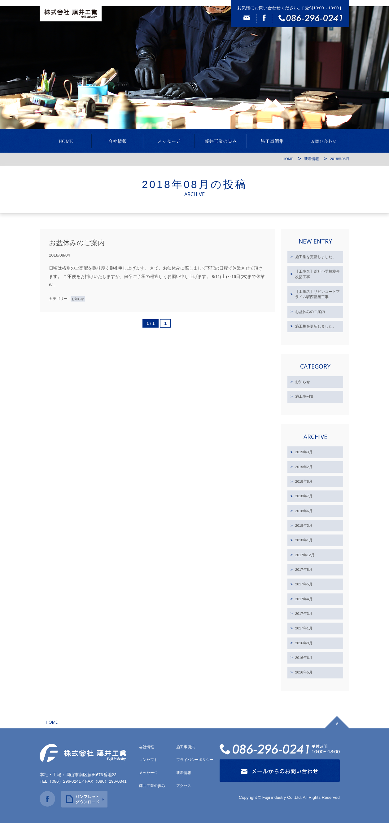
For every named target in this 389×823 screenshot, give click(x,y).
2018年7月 (304, 496)
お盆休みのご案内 (77, 243)
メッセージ (148, 773)
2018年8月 (304, 481)
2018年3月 (304, 525)
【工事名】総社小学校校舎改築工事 (317, 274)
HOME (287, 159)
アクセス (183, 786)
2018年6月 (304, 511)
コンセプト (148, 760)
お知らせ (78, 299)
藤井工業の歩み (152, 786)
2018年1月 (304, 540)
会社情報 (146, 747)
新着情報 (311, 159)
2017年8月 (304, 569)
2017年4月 (304, 599)
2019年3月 (304, 452)
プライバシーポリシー (194, 760)
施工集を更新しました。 (315, 257)
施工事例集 (304, 396)
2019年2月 (304, 467)
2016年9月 (304, 643)
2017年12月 (305, 555)
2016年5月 (304, 672)
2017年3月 (304, 613)
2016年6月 (304, 658)
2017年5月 (304, 584)
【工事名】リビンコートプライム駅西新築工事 (317, 294)
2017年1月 (304, 628)
